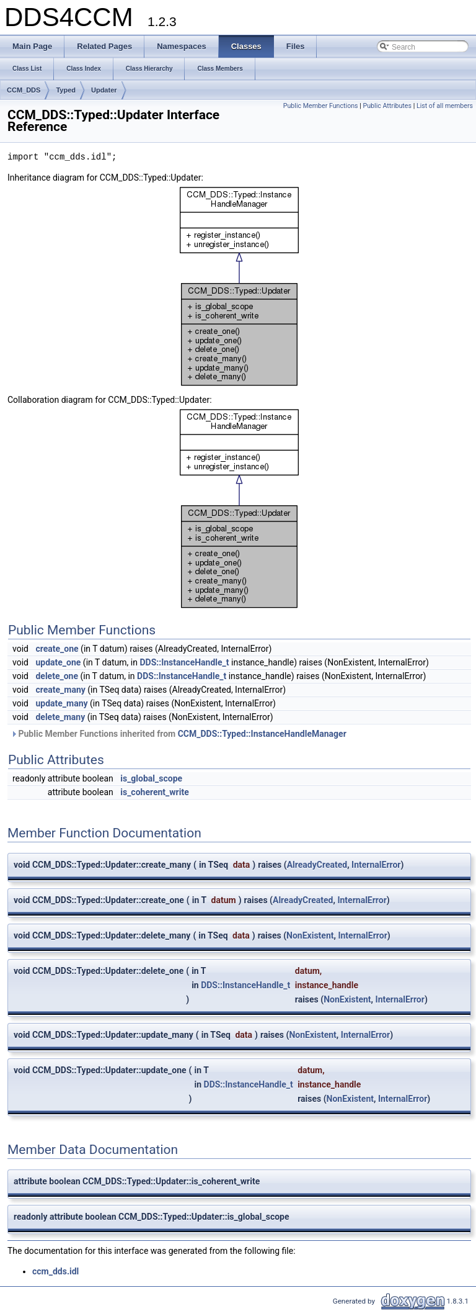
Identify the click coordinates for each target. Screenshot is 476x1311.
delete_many (60, 717)
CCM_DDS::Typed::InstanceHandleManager (262, 734)
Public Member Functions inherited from (178, 734)
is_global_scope (151, 778)
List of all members (444, 106)
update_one (58, 662)
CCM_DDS (23, 90)
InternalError (375, 865)
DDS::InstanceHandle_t (184, 662)
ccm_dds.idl (55, 1271)
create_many (60, 690)
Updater (104, 90)
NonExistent (309, 935)
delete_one (56, 676)
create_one (56, 649)
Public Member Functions (320, 106)
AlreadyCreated (317, 865)
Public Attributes (387, 106)
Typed (66, 90)
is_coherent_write (154, 792)
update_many (61, 703)
